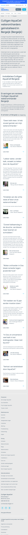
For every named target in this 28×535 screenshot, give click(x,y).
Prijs (24, 9)
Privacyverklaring (5, 526)
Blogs (2, 446)
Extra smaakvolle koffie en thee (8, 487)
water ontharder (18, 275)
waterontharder (13, 171)
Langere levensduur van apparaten (9, 481)
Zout (15, 13)
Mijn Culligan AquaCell (6, 469)
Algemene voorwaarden (6, 524)
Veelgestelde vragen (6, 420)
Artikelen (3, 441)
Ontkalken (3, 452)
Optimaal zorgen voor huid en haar (9, 484)
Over (12, 13)
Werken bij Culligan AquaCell (8, 455)
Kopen (2, 434)
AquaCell (2, 13)
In (8, 16)
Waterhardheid (4, 449)
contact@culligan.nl (7, 503)
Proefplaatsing (4, 429)
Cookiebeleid (4, 529)
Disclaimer (3, 532)
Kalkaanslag (4, 431)
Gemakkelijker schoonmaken (8, 478)
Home (2, 16)
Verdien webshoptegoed (7, 463)
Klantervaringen (5, 466)
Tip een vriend (4, 408)
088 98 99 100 (5, 501)
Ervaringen (8, 13)
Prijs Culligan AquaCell (6, 405)
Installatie (3, 423)
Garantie (3, 415)
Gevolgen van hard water (7, 475)
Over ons (3, 460)
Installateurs (4, 458)
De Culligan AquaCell (6, 399)
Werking (3, 426)
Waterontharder (5, 444)
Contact (19, 13)
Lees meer (6, 151)
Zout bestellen (4, 402)
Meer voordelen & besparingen (8, 489)
